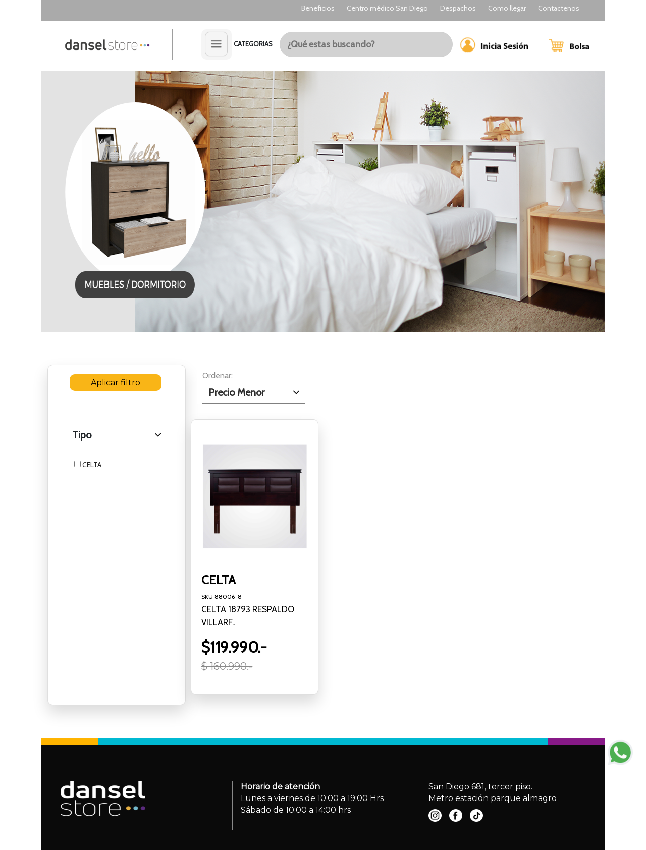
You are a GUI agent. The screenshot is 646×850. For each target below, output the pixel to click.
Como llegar (507, 8)
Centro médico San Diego (387, 8)
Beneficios (318, 8)
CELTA (87, 464)
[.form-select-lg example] (254, 393)
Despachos (458, 8)
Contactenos (558, 8)
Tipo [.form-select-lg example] (81, 435)
